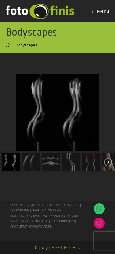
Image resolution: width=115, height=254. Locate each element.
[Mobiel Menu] (100, 11)
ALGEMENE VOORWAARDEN (31, 226)
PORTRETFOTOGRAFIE (27, 205)
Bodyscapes (26, 45)
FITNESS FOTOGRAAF (63, 205)
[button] (11, 162)
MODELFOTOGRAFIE (26, 216)
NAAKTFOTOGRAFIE (47, 210)
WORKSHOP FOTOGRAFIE (62, 216)
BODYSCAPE (19, 210)
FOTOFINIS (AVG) (63, 221)
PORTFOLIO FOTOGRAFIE (29, 221)
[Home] (8, 45)
